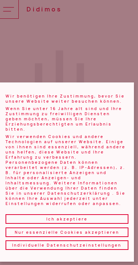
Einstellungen (25, 203)
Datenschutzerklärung (78, 193)
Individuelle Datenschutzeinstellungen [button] (66, 245)
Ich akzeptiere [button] (67, 219)
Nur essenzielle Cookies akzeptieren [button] (67, 232)
